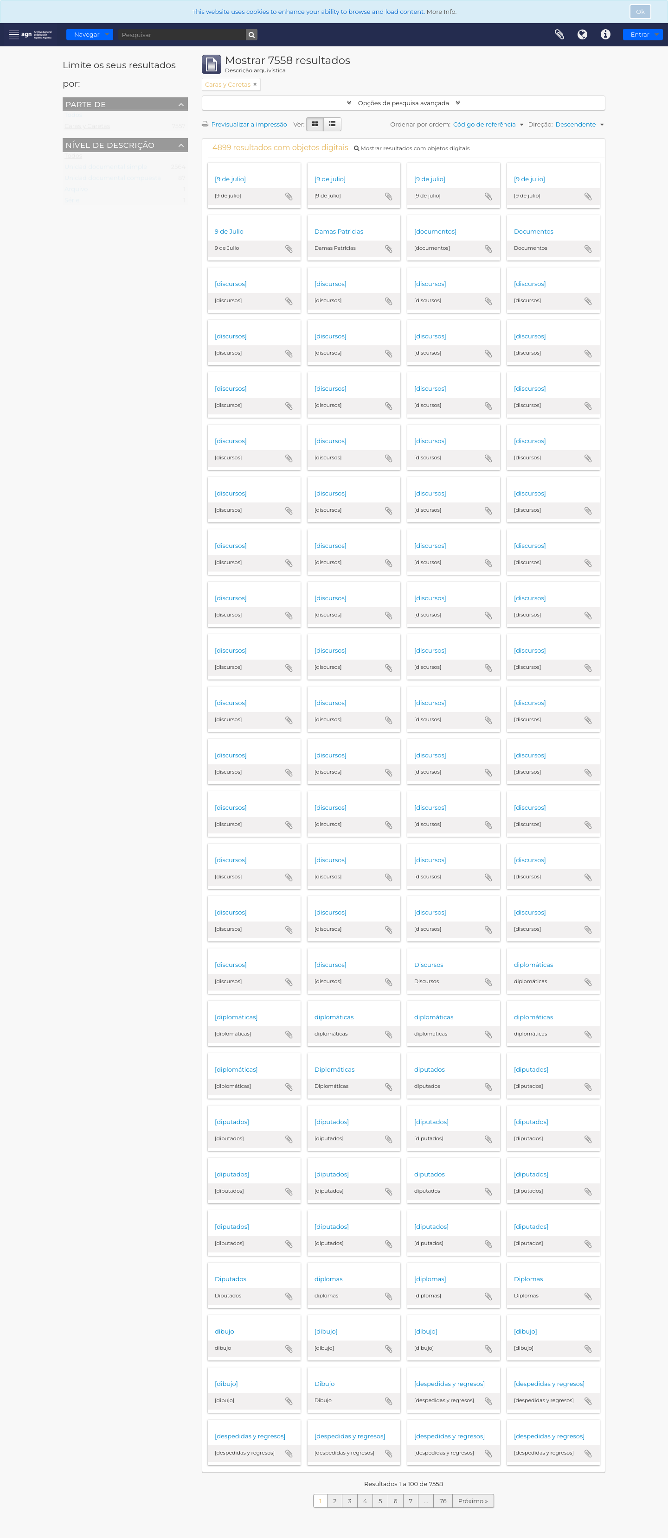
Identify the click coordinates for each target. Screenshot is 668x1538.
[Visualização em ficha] (315, 124)
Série (71, 202)
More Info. (442, 11)
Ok (640, 11)
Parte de (85, 103)
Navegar (87, 34)
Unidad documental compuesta (112, 180)
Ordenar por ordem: (420, 124)
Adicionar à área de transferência (289, 196)
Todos (73, 117)
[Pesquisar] (187, 34)
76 (442, 1501)
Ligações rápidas (605, 34)
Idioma (582, 34)
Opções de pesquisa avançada (403, 103)
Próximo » (473, 1501)
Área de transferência (559, 34)
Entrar (640, 34)
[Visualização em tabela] (332, 124)
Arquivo (76, 191)
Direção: (540, 124)
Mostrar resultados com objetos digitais (411, 148)
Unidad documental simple (105, 168)
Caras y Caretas (87, 128)
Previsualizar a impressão (244, 124)
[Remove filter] (255, 84)
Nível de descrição (109, 144)
